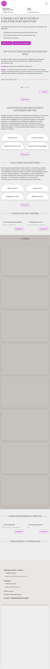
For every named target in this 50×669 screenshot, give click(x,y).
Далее (45, 91)
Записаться (25, 99)
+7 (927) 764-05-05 (32, 12)
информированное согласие (20, 598)
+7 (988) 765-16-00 (7, 12)
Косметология (7, 43)
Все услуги (25, 154)
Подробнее (19, 229)
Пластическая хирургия (22, 43)
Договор (6, 598)
